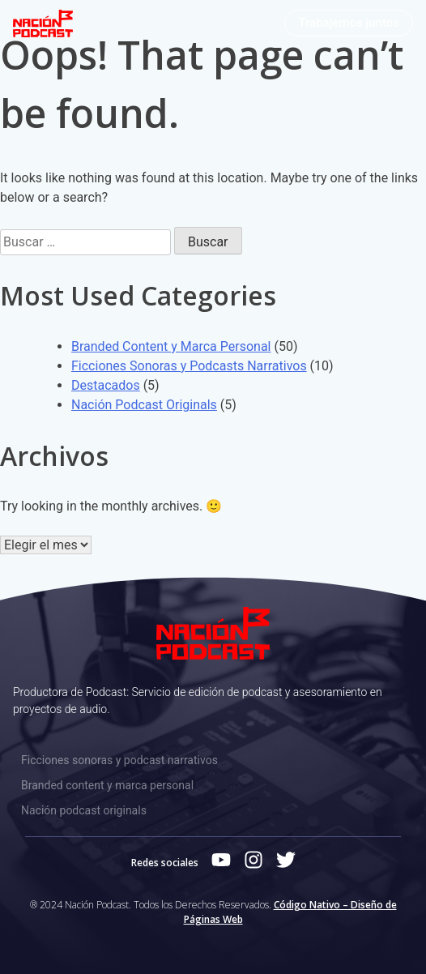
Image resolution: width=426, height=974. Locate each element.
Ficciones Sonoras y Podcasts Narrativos (189, 366)
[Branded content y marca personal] (213, 785)
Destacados (105, 385)
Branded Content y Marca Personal (171, 346)
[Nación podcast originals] (213, 810)
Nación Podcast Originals (144, 404)
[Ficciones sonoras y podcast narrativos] (213, 760)
